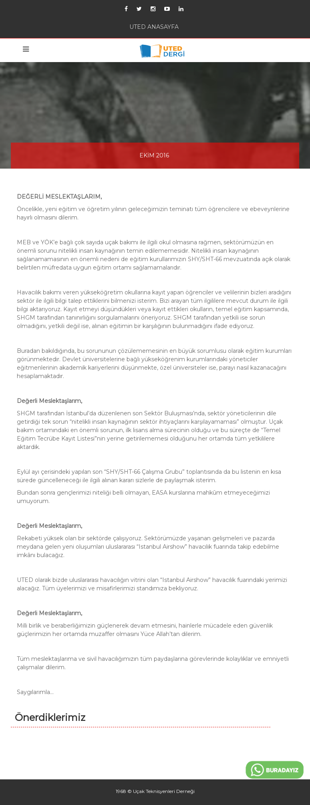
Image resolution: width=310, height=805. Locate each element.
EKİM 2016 (154, 155)
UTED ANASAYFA (154, 26)
